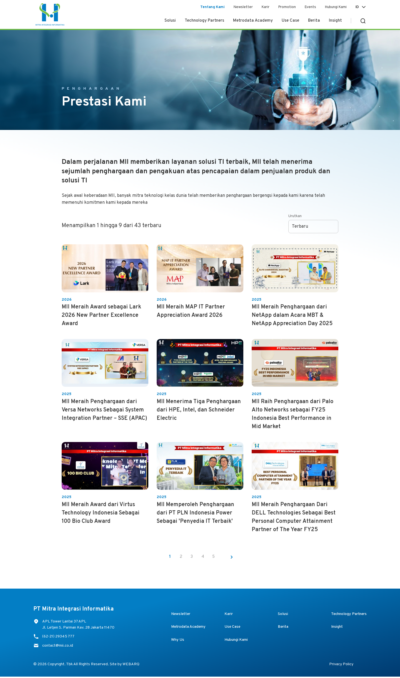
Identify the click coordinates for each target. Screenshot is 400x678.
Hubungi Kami (336, 7)
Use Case (290, 20)
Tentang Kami (212, 7)
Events (310, 7)
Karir (265, 7)
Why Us (177, 641)
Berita (314, 20)
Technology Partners (204, 20)
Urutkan (295, 216)
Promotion (287, 7)
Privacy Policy (341, 665)
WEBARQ (130, 665)
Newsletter (243, 7)
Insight (335, 20)
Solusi (170, 20)
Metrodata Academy (253, 20)
